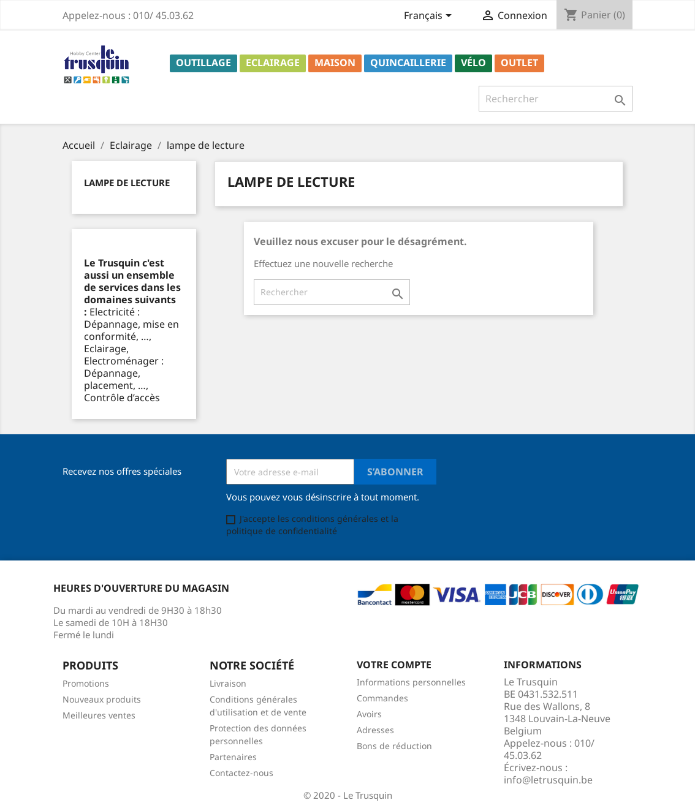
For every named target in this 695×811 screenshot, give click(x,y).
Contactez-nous (241, 773)
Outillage (203, 62)
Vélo (473, 62)
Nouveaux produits (102, 699)
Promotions (86, 683)
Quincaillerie (408, 62)
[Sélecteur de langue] (430, 16)
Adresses (375, 730)
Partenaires (233, 757)
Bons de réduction (394, 746)
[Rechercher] (555, 98)
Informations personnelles (411, 682)
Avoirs (369, 714)
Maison (334, 62)
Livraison (228, 683)
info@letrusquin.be (548, 779)
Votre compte (394, 664)
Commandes (382, 698)
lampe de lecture (127, 182)
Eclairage (273, 62)
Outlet (519, 62)
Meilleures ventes (99, 715)
